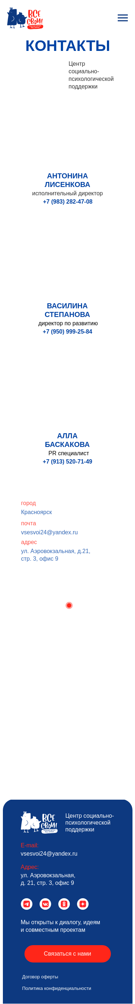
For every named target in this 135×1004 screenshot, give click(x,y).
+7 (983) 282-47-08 (68, 202)
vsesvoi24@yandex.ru (61, 532)
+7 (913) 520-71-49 (67, 461)
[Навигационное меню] (123, 18)
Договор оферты (40, 976)
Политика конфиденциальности (56, 988)
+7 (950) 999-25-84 (67, 332)
